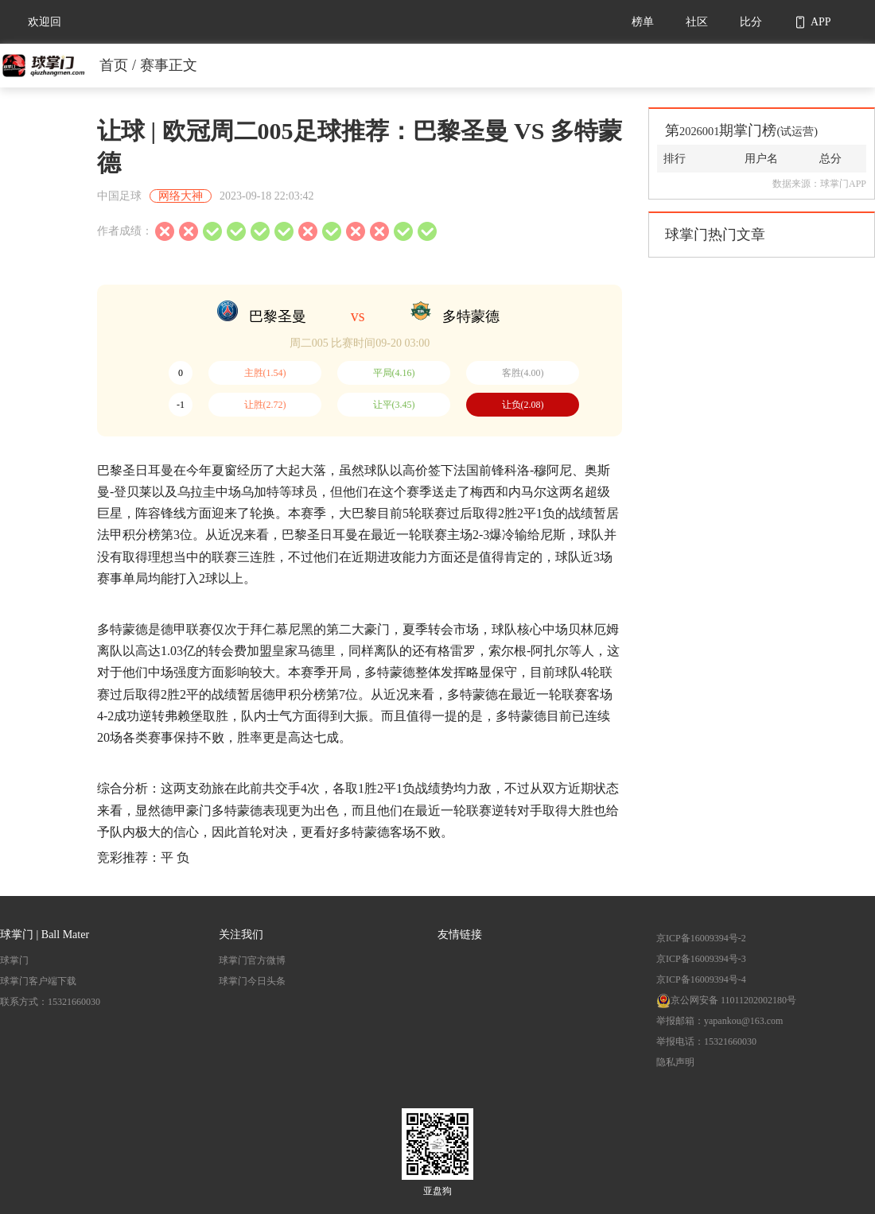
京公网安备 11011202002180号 (726, 1000)
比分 (751, 22)
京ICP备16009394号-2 (701, 938)
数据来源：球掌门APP (819, 183)
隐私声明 (675, 1062)
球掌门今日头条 (252, 981)
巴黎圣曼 (277, 316)
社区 (697, 22)
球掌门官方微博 (252, 960)
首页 (113, 65)
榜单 (643, 22)
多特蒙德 (471, 316)
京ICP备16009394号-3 (701, 958)
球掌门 (14, 960)
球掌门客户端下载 (38, 981)
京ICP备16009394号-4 (701, 979)
